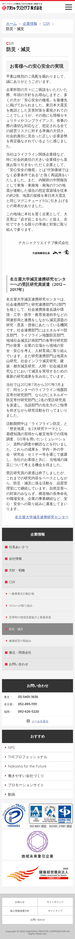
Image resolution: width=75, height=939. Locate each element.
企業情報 (30, 23)
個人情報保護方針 (19, 910)
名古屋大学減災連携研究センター (42, 517)
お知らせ (20, 901)
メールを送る (40, 721)
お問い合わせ (37, 919)
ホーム (11, 23)
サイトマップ (55, 910)
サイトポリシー (55, 901)
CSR (46, 23)
